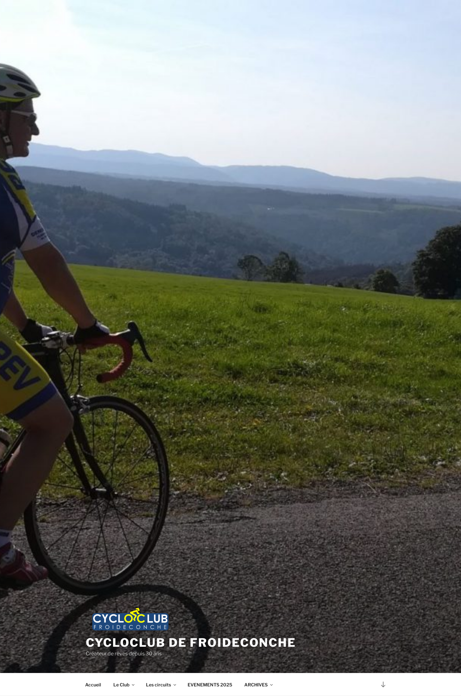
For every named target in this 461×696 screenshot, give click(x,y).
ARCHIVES (259, 684)
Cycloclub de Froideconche (191, 643)
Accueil (93, 684)
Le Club (124, 684)
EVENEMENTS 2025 (210, 684)
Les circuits (161, 684)
